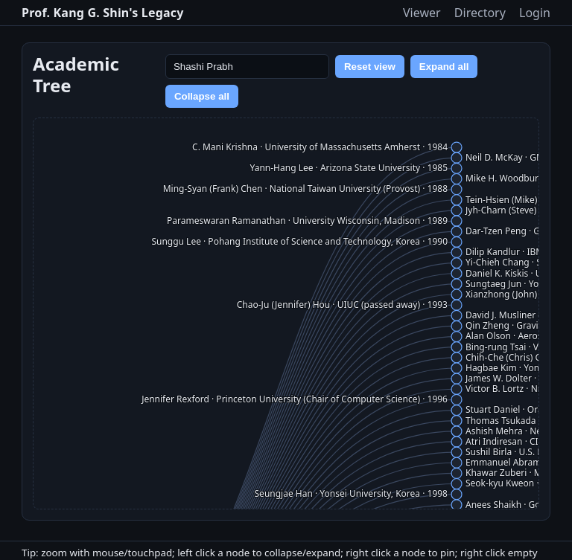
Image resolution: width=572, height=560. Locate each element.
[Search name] (247, 66)
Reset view (369, 66)
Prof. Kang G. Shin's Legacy (103, 12)
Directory (480, 12)
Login (534, 12)
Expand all (444, 66)
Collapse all (201, 96)
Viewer (422, 12)
